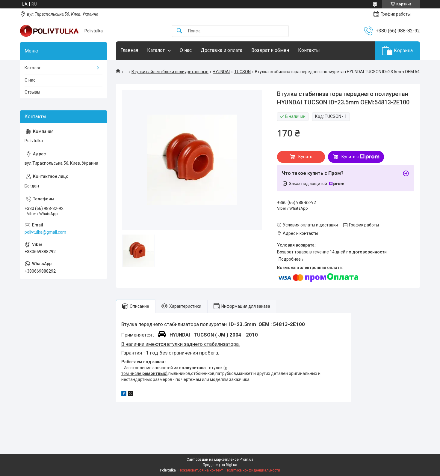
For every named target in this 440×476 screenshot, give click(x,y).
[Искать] (179, 31)
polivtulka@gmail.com (45, 232)
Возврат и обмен (270, 50)
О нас (186, 50)
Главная (129, 50)
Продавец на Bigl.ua (220, 465)
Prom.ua (246, 459)
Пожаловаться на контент (201, 470)
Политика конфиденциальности (253, 470)
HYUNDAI (221, 71)
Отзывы (32, 92)
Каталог (156, 50)
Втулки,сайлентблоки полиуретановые (169, 71)
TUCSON (242, 71)
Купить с (360, 157)
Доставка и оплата (221, 50)
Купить (305, 156)
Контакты (309, 50)
